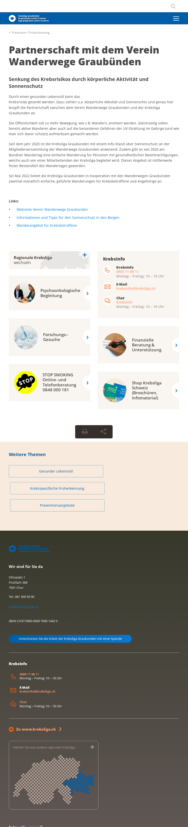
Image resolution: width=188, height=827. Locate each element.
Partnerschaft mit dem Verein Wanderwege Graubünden (84, 55)
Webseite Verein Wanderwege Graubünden (52, 209)
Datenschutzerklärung (42, 818)
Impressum (16, 818)
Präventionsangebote (152, 471)
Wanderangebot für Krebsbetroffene (47, 225)
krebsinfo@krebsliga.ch (135, 288)
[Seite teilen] (103, 431)
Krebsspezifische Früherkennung (94, 471)
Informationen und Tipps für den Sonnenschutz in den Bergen (68, 217)
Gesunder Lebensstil (36, 471)
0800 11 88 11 (127, 271)
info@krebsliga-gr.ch (23, 574)
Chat (23, 669)
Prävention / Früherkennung (31, 32)
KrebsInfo (124, 302)
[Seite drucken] (84, 431)
